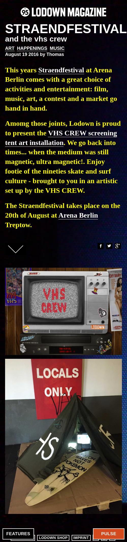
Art (9, 48)
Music (57, 48)
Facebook (100, 245)
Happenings (32, 48)
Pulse (108, 533)
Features (18, 533)
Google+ (117, 245)
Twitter (109, 245)
